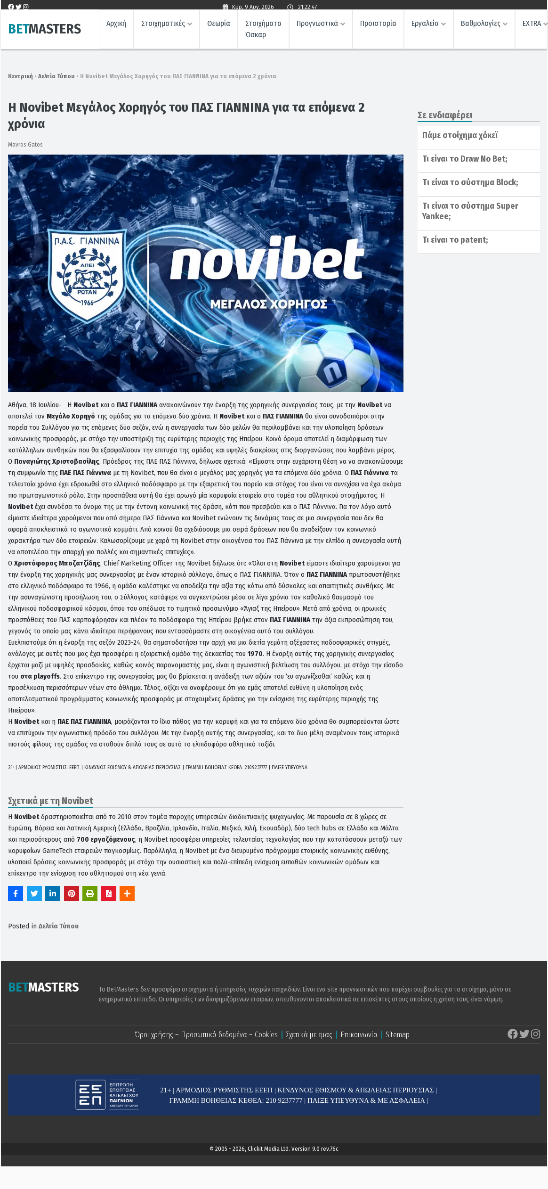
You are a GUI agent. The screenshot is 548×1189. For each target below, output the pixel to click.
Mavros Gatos (25, 144)
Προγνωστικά (317, 26)
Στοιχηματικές (163, 26)
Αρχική (116, 26)
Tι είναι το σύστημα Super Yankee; (470, 211)
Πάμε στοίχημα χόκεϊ (460, 135)
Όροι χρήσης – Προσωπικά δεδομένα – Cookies (206, 1035)
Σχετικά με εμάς (309, 1035)
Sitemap (398, 1035)
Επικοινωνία (359, 1035)
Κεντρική (20, 76)
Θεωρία (218, 26)
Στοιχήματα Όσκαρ (263, 32)
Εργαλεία (425, 26)
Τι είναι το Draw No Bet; (464, 159)
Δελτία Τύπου (56, 76)
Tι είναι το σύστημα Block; (470, 182)
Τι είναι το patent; (455, 240)
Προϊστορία (378, 26)
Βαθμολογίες (480, 26)
